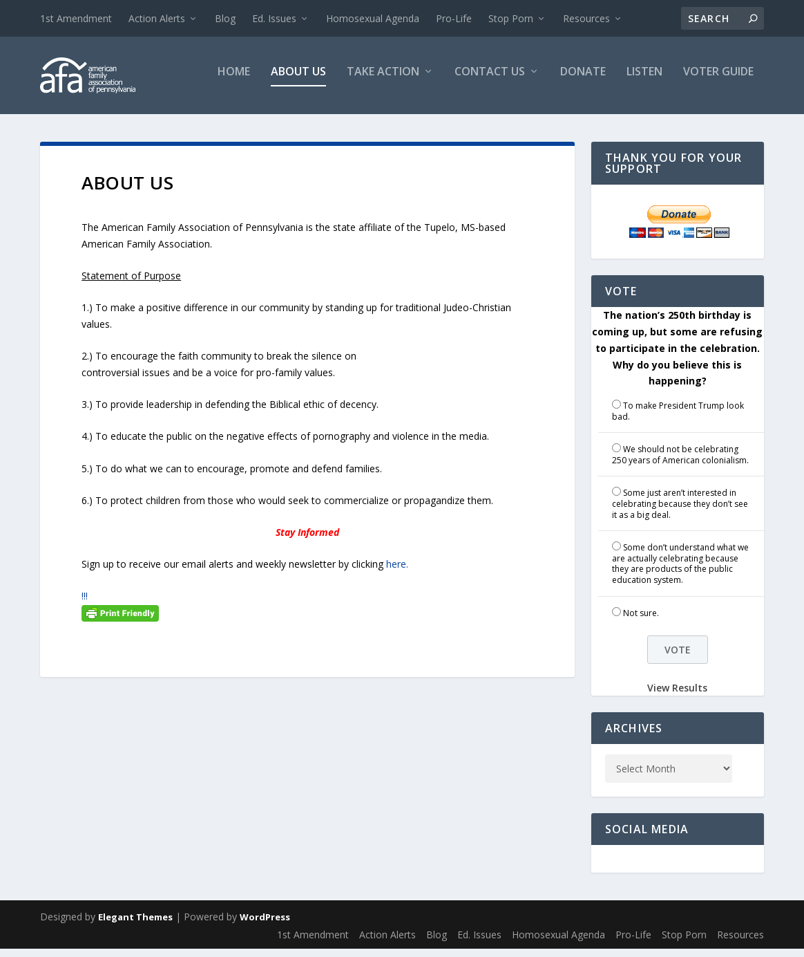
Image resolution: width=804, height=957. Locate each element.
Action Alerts (156, 18)
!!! (85, 604)
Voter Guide (718, 80)
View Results (677, 696)
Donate (583, 80)
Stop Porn (510, 18)
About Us (298, 80)
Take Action (383, 80)
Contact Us (489, 80)
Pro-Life (454, 18)
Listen (644, 80)
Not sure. (641, 621)
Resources (586, 18)
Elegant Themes (135, 925)
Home (234, 80)
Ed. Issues (274, 18)
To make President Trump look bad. (678, 419)
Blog (225, 18)
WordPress (265, 925)
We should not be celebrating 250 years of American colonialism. (680, 463)
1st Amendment (76, 18)
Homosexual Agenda (372, 18)
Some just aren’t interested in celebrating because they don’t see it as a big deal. (680, 511)
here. (397, 572)
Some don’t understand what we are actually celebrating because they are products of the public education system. (680, 572)
